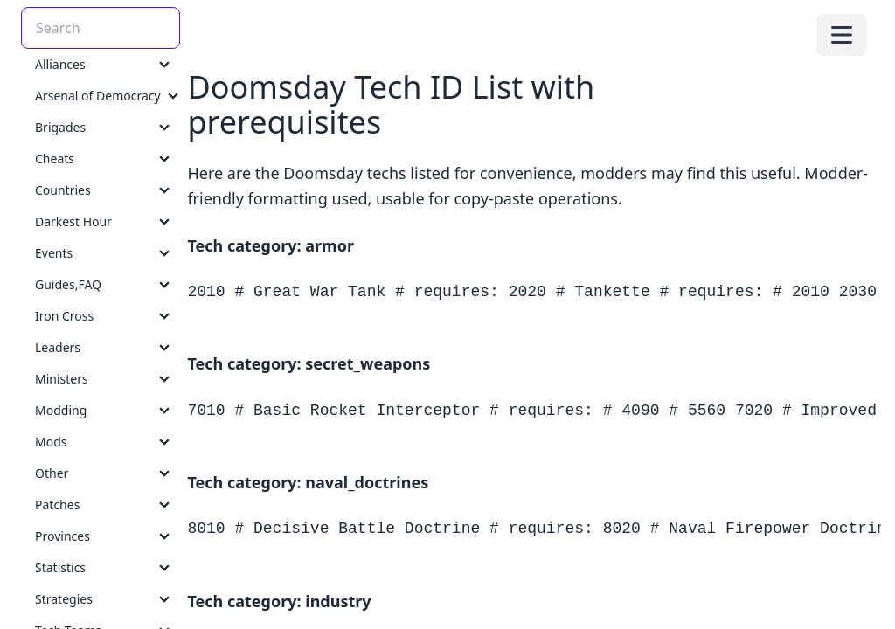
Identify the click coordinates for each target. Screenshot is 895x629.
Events (54, 253)
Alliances (60, 64)
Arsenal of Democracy (98, 95)
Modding (61, 410)
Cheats (54, 158)
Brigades (60, 127)
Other (51, 473)
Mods (50, 441)
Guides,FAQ (68, 284)
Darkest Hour (73, 221)
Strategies (64, 599)
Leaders (57, 347)
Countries (63, 190)
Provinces (62, 536)
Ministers (61, 378)
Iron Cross (64, 316)
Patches (57, 504)
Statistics (60, 567)
